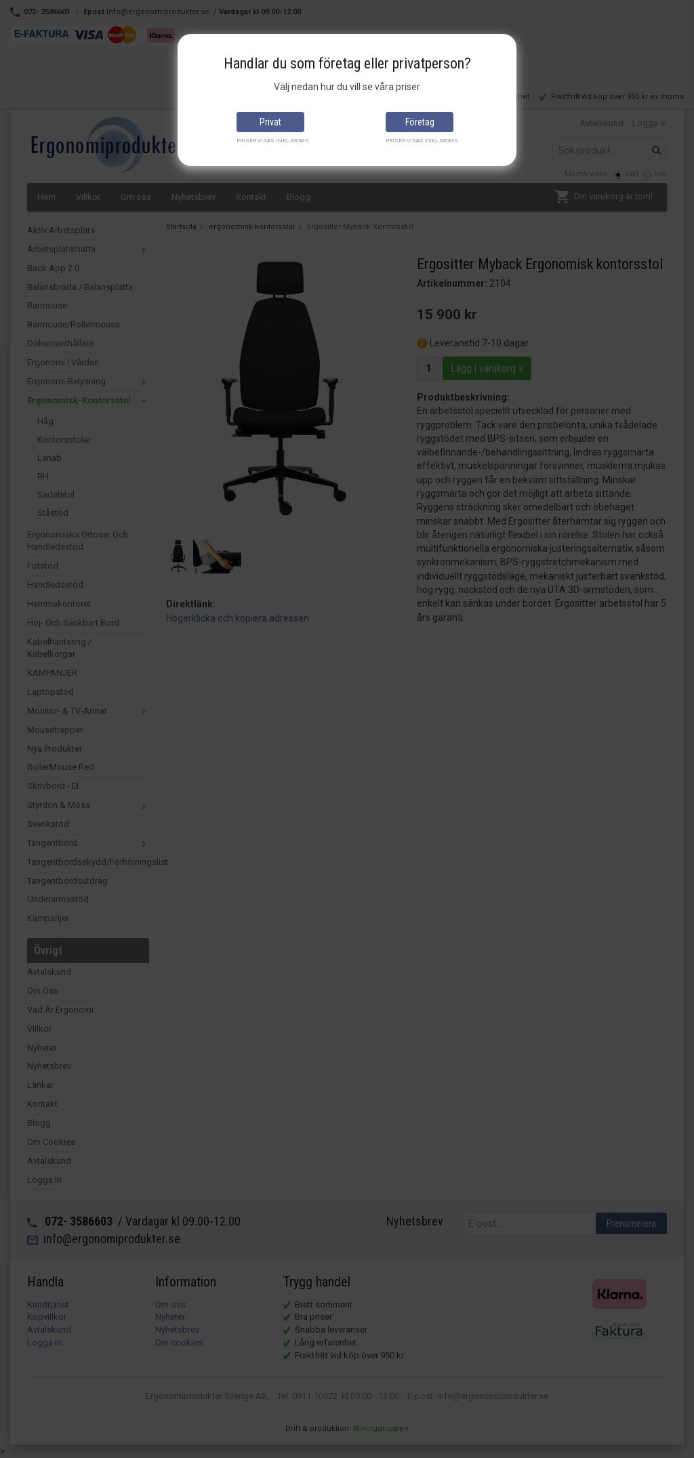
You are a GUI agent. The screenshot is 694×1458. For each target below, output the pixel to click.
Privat (270, 122)
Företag (419, 122)
